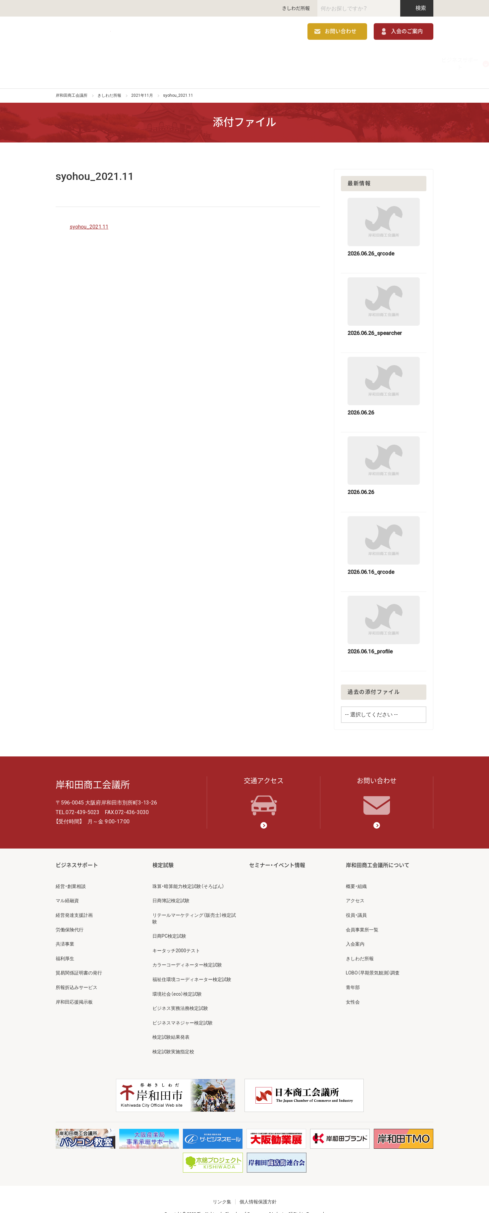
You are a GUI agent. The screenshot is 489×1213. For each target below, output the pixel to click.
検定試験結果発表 (171, 1023)
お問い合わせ (340, 32)
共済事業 (65, 930)
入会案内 (355, 930)
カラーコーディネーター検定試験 (187, 951)
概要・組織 (356, 872)
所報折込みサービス (76, 973)
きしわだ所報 (296, 8)
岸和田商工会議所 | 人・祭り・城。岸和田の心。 (105, 32)
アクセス (355, 887)
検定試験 (244, 58)
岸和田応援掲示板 (74, 988)
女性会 (353, 988)
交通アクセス (264, 783)
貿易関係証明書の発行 (79, 959)
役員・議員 (356, 901)
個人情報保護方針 (258, 1188)
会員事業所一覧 (362, 916)
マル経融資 (67, 887)
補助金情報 (169, 58)
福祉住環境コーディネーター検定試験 (191, 965)
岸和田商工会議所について (395, 58)
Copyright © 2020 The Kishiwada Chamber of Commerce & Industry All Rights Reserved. (244, 1200)
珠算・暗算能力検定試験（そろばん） (188, 872)
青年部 (353, 973)
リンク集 (222, 1188)
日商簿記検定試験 (171, 887)
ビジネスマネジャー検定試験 (182, 1009)
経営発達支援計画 (74, 901)
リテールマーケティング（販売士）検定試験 (194, 905)
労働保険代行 (69, 916)
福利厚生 (65, 945)
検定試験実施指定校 (173, 1038)
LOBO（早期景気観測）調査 (373, 959)
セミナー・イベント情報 (320, 58)
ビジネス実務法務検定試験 (180, 994)
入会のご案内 (407, 32)
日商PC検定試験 (169, 922)
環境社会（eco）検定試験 (177, 980)
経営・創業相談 (71, 872)
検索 (417, 8)
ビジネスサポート (93, 58)
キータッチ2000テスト (176, 937)
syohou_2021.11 (89, 213)
